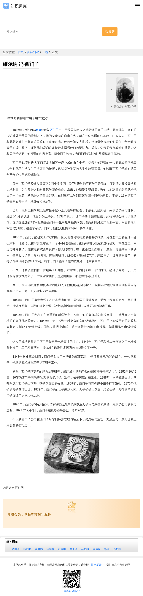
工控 (45, 52)
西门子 (54, 129)
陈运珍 (97, 549)
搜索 (110, 31)
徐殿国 (62, 549)
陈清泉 (50, 549)
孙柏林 (117, 549)
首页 (21, 52)
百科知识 (33, 52)
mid (38, 129)
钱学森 (16, 549)
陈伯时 (27, 549)
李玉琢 (73, 549)
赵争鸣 (39, 549)
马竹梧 (85, 549)
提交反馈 (96, 564)
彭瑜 (106, 549)
